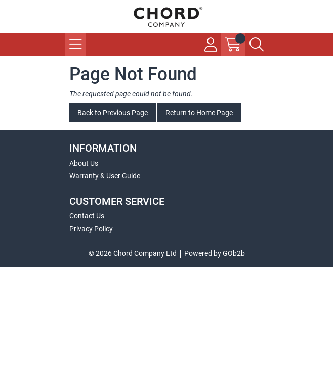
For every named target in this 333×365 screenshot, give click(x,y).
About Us (83, 163)
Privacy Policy (91, 229)
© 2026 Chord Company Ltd (133, 253)
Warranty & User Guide (104, 176)
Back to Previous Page (112, 112)
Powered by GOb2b (214, 253)
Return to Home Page (199, 112)
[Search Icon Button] (256, 44)
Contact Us (86, 216)
